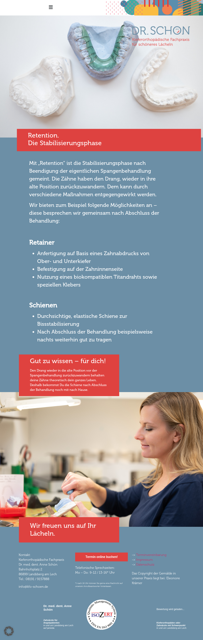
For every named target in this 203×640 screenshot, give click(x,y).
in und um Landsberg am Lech (172, 625)
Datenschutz (145, 564)
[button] (50, 7)
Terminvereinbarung (151, 555)
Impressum (144, 560)
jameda (50, 628)
